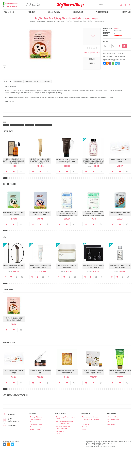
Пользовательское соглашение (40, 422)
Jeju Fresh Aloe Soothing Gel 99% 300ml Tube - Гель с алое (120, 372)
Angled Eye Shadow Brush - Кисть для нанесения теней (13, 266)
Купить (6, 172)
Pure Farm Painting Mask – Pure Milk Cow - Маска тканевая (40, 213)
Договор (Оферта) (36, 417)
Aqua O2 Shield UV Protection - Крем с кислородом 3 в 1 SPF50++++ (40, 266)
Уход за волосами (102, 12)
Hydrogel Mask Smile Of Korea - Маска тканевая (120, 213)
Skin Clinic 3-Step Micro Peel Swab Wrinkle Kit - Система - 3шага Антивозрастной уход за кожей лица (93, 214)
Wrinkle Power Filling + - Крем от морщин (120, 161)
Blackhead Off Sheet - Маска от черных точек (40, 372)
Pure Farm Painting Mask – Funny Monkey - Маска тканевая (14, 319)
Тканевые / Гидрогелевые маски (55, 21)
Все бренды (126, 12)
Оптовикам (85, 424)
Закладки (111, 422)
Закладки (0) (125, 5)
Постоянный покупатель (121, 5)
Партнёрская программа (90, 427)
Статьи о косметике (62, 423)
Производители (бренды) (90, 417)
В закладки (119, 46)
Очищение (31, 12)
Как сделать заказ (35, 419)
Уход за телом (78, 12)
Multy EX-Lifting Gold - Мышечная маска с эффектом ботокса (93, 372)
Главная (32, 21)
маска (12, 125)
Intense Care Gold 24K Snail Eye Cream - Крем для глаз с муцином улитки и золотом (40, 161)
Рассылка (111, 424)
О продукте (21, 172)
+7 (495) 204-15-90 (11, 6)
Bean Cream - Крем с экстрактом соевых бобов (67, 266)
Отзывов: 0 (92, 51)
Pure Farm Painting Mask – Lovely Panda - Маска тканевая (13, 213)
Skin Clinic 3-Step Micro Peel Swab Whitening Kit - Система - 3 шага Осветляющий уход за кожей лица (67, 214)
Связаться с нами (62, 428)
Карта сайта (60, 431)
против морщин (47, 125)
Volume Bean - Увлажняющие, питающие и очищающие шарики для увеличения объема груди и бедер (93, 161)
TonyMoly (116, 28)
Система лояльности (63, 426)
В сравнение (16, 277)
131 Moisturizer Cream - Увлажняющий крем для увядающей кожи (67, 161)
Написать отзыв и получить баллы (91, 53)
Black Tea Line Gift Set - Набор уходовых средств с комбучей (93, 266)
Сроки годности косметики (64, 421)
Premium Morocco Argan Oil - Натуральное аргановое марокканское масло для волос (13, 161)
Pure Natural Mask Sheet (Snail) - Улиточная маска (67, 372)
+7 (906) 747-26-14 (11, 3)
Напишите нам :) (12, 425)
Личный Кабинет (113, 417)
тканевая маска (19, 125)
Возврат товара (35, 429)
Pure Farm (6, 125)
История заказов (113, 419)
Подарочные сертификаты (90, 419)
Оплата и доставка (36, 424)
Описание (91, 59)
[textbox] (109, 4)
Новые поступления (88, 422)
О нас (58, 433)
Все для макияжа (54, 12)
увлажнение (39, 125)
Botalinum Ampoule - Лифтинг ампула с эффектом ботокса (120, 266)
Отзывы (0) (92, 63)
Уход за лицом (9, 12)
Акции (84, 429)
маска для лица (29, 125)
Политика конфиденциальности (40, 427)
